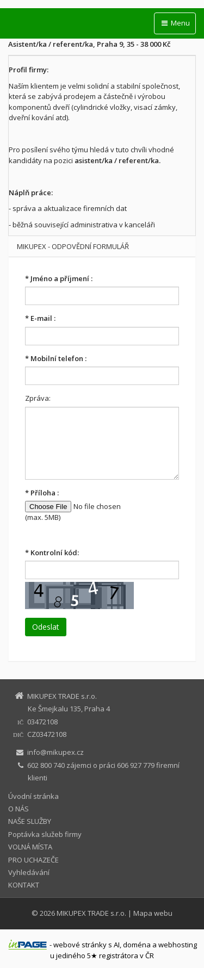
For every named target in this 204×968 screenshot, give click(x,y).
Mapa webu (152, 913)
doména (137, 945)
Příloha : (42, 493)
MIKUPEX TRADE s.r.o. (91, 913)
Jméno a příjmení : (58, 278)
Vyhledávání (29, 872)
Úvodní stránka (33, 796)
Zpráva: (38, 398)
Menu (175, 23)
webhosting (177, 945)
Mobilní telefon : (55, 358)
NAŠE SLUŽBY (29, 821)
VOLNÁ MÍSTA (30, 847)
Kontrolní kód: (52, 552)
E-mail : (40, 318)
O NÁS (18, 809)
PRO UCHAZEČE (33, 860)
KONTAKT (23, 885)
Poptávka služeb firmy (45, 834)
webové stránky (80, 945)
